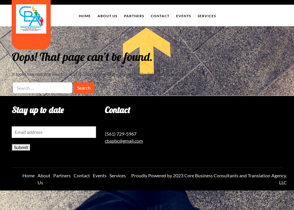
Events (183, 16)
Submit (21, 147)
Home (85, 16)
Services (207, 16)
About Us (107, 16)
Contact (160, 16)
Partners (134, 16)
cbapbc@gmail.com (124, 141)
